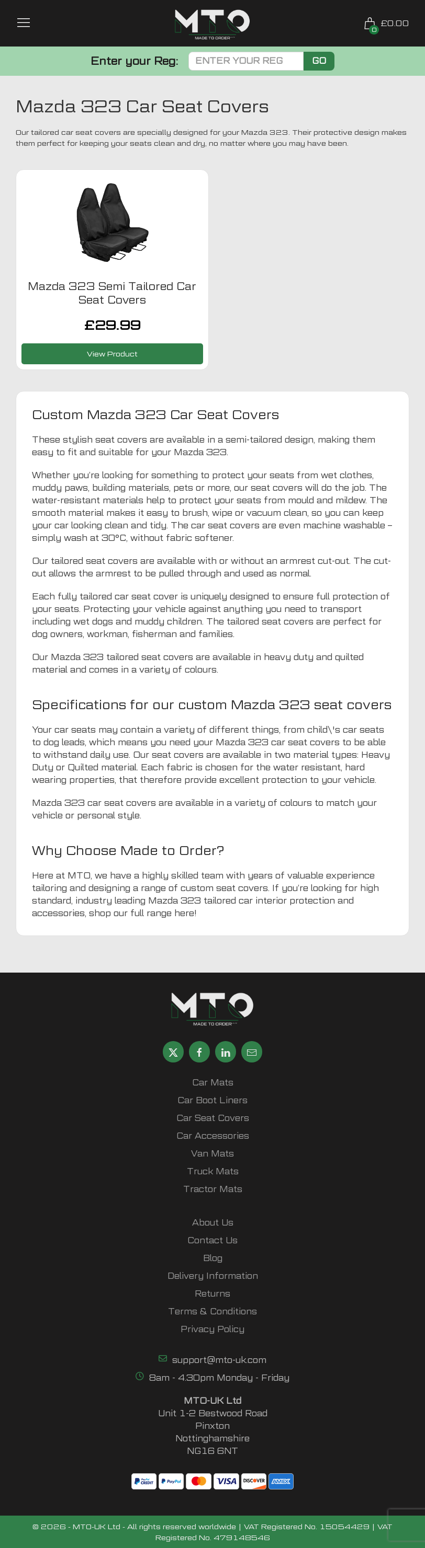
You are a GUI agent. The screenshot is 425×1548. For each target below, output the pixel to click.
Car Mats (212, 1083)
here (184, 913)
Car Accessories (212, 1136)
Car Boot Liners (212, 1100)
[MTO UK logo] (212, 24)
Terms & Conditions (212, 1311)
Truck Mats (213, 1171)
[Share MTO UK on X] (173, 1051)
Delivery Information (212, 1276)
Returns (212, 1294)
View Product (112, 353)
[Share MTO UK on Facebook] (199, 1051)
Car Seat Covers (212, 1118)
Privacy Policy (212, 1329)
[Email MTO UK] (251, 1051)
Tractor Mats (212, 1189)
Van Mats (212, 1154)
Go (319, 61)
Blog (212, 1258)
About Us (212, 1223)
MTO (79, 876)
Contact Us (212, 1240)
